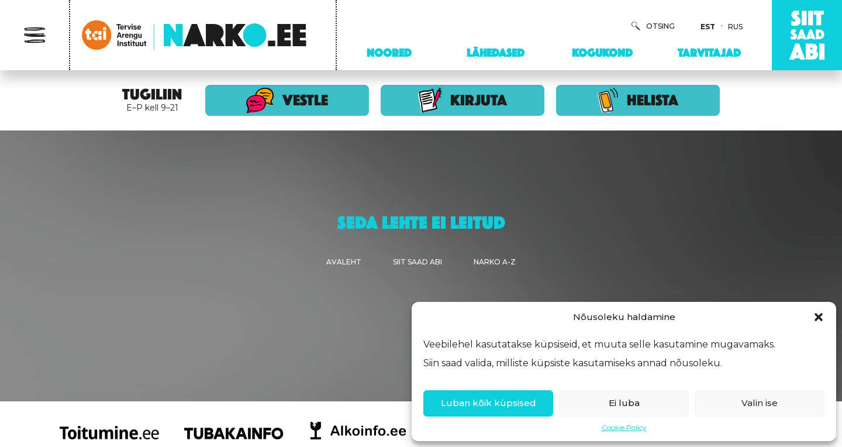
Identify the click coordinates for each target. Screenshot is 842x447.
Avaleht (343, 261)
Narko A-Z (495, 261)
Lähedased (495, 53)
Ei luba (624, 402)
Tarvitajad (709, 53)
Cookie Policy (624, 427)
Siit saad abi (417, 261)
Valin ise (759, 402)
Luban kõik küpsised (488, 402)
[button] (818, 317)
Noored (389, 53)
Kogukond (602, 53)
